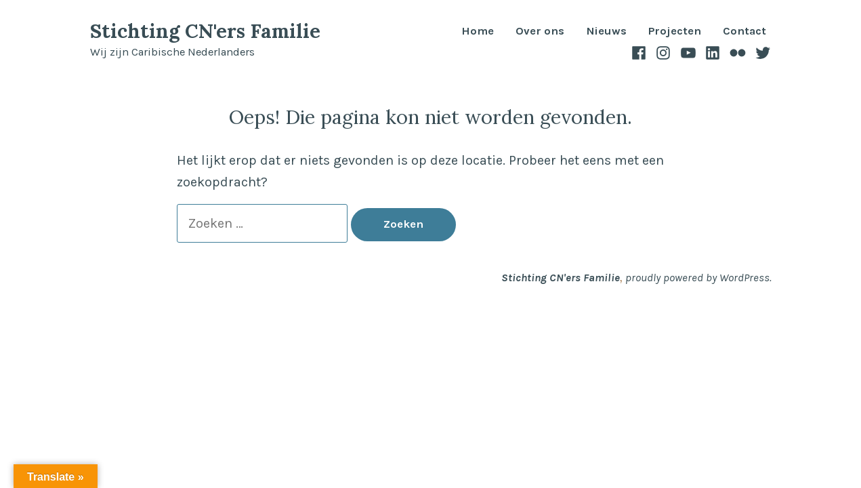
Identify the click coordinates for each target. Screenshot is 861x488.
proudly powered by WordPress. (698, 277)
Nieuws (606, 31)
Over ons (540, 31)
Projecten (674, 31)
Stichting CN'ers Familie (205, 30)
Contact (744, 31)
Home (477, 31)
